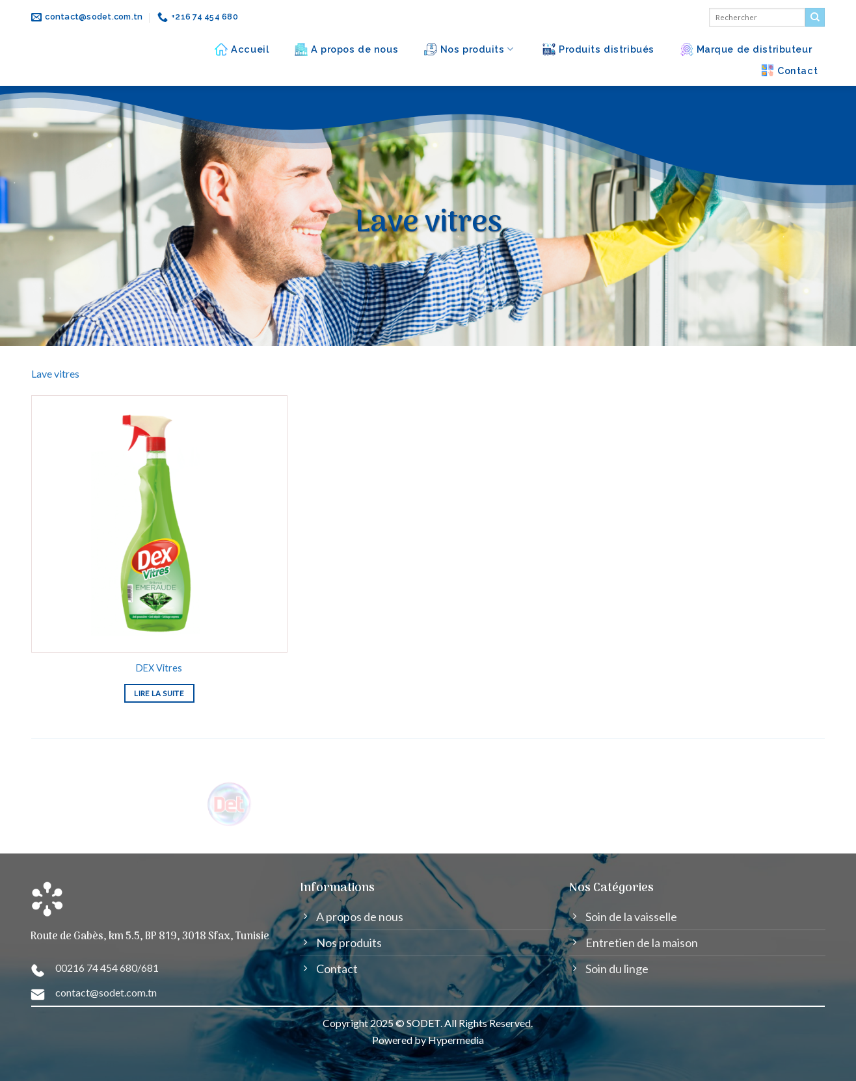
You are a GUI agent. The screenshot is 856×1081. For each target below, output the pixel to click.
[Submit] (815, 17)
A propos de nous (346, 49)
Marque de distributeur (746, 49)
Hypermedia (456, 1040)
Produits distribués (598, 49)
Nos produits (469, 49)
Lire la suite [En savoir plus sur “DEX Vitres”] (159, 693)
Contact (789, 70)
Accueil (242, 49)
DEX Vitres (159, 667)
